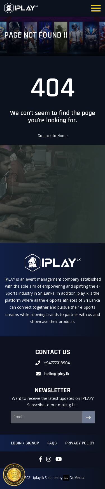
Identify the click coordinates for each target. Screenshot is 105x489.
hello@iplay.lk (56, 374)
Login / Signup (25, 443)
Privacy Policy (79, 443)
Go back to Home (52, 136)
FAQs (52, 443)
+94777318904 (57, 363)
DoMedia (73, 477)
